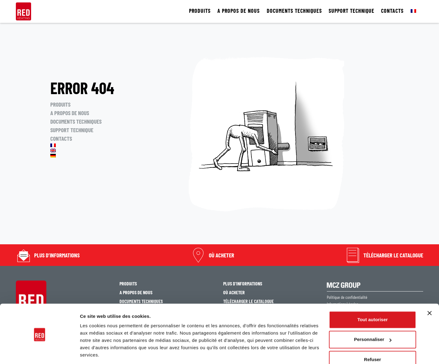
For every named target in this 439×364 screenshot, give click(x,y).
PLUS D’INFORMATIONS (57, 255)
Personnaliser (372, 319)
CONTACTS (392, 11)
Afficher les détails (100, 352)
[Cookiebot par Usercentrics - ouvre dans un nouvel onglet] (39, 352)
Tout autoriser (372, 299)
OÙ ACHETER (221, 255)
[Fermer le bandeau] (429, 293)
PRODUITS (200, 11)
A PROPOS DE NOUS (238, 11)
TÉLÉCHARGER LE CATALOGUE (393, 255)
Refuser (372, 339)
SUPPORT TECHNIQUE (351, 11)
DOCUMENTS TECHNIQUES (294, 11)
